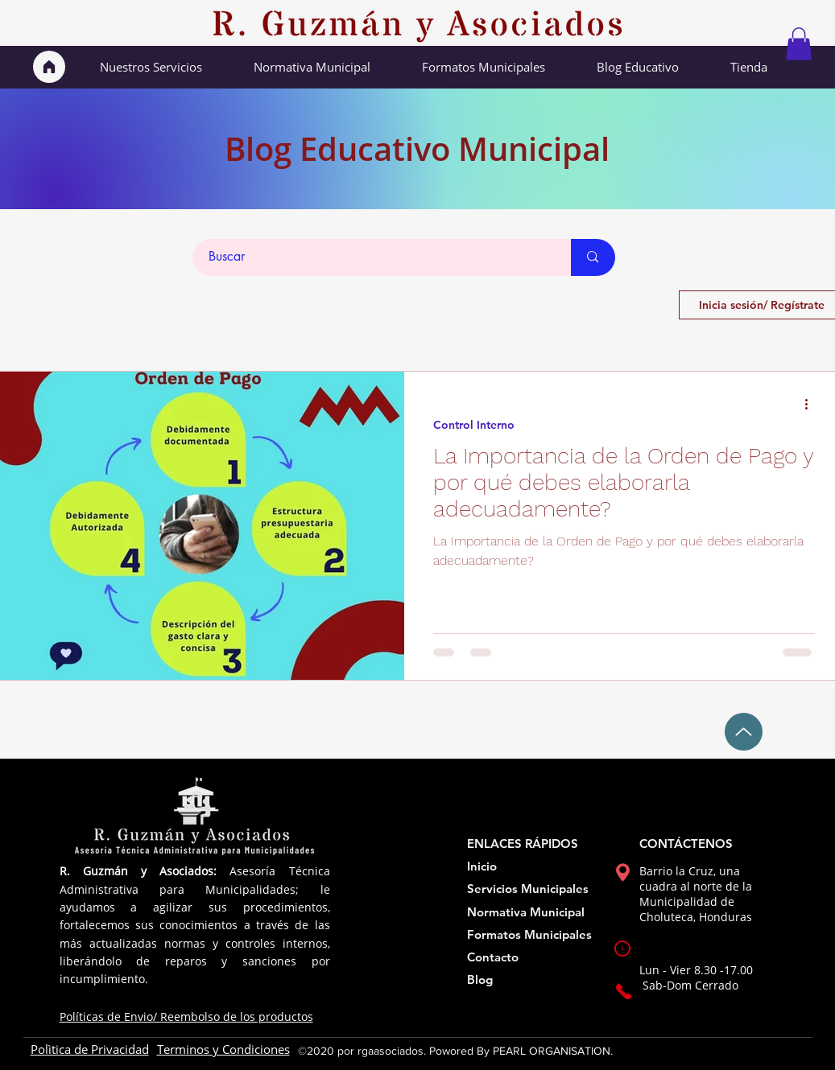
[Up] (744, 732)
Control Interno (474, 425)
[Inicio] (49, 67)
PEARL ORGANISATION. (553, 1050)
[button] (798, 43)
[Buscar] (373, 257)
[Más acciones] (812, 404)
